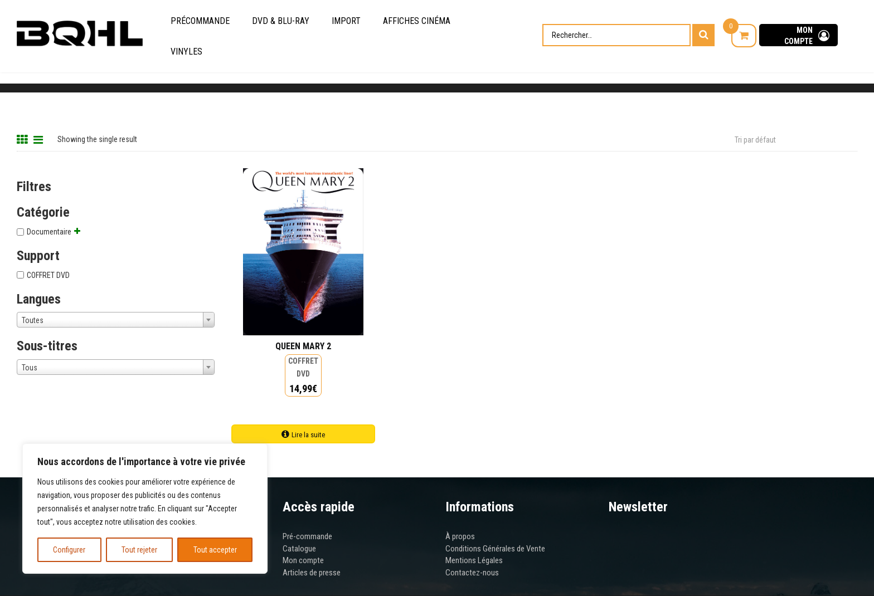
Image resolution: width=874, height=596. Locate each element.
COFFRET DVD (48, 275)
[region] (145, 508)
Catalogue (299, 549)
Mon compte (303, 560)
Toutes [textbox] (32, 320)
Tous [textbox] (29, 367)
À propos (460, 536)
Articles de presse (312, 573)
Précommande (200, 21)
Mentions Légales (474, 560)
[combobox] (116, 320)
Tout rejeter (139, 549)
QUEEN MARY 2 (303, 346)
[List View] (39, 138)
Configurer (69, 549)
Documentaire (49, 231)
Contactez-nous (472, 573)
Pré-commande (307, 536)
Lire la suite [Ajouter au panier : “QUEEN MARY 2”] (308, 435)
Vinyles (186, 51)
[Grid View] (24, 138)
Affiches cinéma (416, 21)
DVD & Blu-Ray (280, 21)
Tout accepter (215, 549)
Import (346, 21)
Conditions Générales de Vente (495, 549)
